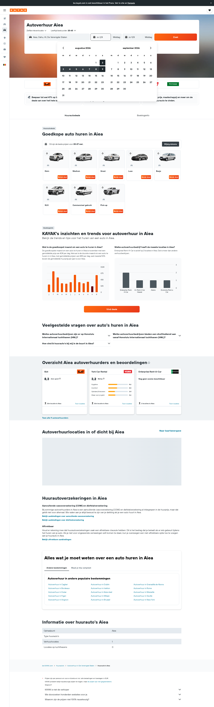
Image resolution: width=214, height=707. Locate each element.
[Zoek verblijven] (4, 24)
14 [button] (89, 75)
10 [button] (63, 75)
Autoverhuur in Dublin (100, 584)
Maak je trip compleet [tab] (81, 568)
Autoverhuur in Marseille (144, 592)
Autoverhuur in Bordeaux (59, 588)
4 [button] (69, 69)
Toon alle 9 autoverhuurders (55, 418)
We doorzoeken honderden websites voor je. (113, 694)
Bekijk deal (62, 177)
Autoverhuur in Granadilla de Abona (149, 584)
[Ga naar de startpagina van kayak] (18, 10)
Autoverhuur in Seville (143, 596)
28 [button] (89, 88)
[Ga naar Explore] (4, 37)
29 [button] (96, 88)
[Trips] (4, 57)
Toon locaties (80, 404)
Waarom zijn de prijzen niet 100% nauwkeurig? (113, 699)
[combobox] (37, 30)
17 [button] (63, 82)
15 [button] (96, 75)
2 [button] (102, 62)
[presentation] (149, 363)
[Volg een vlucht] (4, 43)
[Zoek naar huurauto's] (4, 30)
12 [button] (76, 75)
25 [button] (70, 88)
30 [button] (102, 88)
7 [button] (89, 69)
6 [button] (83, 69)
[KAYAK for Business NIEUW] (4, 49)
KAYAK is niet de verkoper (113, 689)
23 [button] (102, 82)
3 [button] (63, 69)
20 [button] (82, 82)
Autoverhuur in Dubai (57, 592)
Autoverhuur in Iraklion (100, 588)
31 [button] (63, 95)
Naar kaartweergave (170, 430)
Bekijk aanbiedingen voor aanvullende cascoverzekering (68, 516)
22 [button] (96, 82)
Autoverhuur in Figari (57, 596)
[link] (112, 309)
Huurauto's (60, 666)
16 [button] (103, 75)
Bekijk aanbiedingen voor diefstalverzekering (63, 520)
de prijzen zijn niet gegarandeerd (99, 682)
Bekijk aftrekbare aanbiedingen (56, 539)
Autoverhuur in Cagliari (58, 584)
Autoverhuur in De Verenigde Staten (80, 666)
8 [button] (96, 69)
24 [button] (63, 88)
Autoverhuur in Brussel (100, 599)
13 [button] (83, 75)
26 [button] (76, 88)
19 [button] (76, 82)
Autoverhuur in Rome (143, 588)
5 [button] (76, 69)
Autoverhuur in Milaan (100, 596)
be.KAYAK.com (47, 666)
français (131, 3)
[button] (211, 3)
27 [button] (83, 88)
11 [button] (70, 75)
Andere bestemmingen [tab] (57, 568)
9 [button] (102, 69)
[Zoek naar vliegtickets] (4, 18)
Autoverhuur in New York (144, 599)
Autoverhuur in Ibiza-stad (101, 592)
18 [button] (70, 82)
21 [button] (89, 82)
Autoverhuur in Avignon (58, 599)
